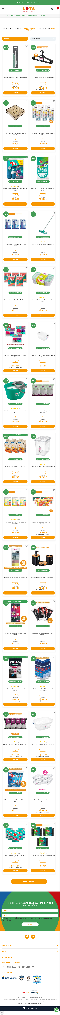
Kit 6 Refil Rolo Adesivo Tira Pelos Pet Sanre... (15, 467)
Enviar (30, 924)
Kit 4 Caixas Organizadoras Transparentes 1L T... (42, 800)
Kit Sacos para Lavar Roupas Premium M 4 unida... (15, 745)
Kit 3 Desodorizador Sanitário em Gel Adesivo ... (15, 244)
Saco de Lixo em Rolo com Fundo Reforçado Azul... (15, 189)
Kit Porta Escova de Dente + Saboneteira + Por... (42, 578)
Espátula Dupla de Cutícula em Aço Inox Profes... (15, 78)
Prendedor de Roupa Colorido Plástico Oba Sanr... (15, 578)
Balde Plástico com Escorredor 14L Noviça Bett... (15, 411)
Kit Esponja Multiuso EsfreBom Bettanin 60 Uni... (43, 522)
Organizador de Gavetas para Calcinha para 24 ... (15, 133)
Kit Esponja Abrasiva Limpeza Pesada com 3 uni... (43, 856)
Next (58, 2)
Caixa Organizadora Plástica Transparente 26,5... (43, 467)
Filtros (6, 39)
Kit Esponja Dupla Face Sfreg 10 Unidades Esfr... (15, 300)
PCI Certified (22, 978)
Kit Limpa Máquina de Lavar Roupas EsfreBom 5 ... (15, 856)
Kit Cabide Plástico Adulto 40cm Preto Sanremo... (43, 78)
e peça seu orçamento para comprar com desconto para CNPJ (27, 15)
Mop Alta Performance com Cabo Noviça (42, 244)
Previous (2, 2)
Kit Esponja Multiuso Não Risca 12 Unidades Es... (15, 800)
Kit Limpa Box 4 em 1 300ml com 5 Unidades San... (43, 689)
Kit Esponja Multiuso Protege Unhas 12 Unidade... (15, 633)
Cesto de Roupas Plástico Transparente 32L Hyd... (43, 745)
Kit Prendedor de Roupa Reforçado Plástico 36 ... (15, 356)
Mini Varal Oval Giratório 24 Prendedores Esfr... (42, 189)
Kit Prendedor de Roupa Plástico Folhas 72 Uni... (42, 133)
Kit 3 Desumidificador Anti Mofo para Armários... (15, 522)
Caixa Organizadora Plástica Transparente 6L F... (43, 356)
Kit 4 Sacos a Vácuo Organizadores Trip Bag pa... (15, 689)
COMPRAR (15, 92)
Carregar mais (29, 881)
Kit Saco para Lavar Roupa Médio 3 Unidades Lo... (42, 411)
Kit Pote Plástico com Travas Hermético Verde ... (43, 300)
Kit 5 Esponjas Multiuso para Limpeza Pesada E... (42, 633)
